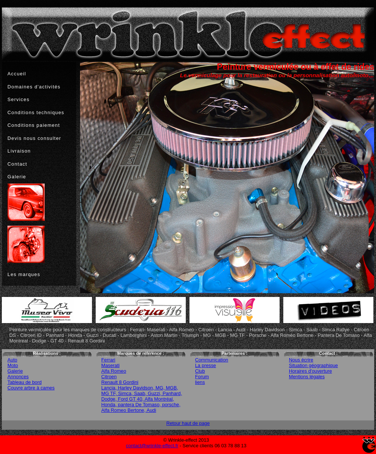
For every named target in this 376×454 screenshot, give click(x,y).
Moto (12, 365)
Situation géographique (313, 365)
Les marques (23, 274)
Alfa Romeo (113, 371)
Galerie (16, 176)
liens (200, 382)
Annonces (18, 376)
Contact (17, 164)
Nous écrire (301, 360)
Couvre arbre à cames (31, 388)
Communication (211, 360)
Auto (12, 360)
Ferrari (108, 360)
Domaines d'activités (34, 87)
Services (18, 99)
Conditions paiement (33, 125)
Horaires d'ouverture (310, 371)
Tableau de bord (24, 382)
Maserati (110, 365)
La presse (205, 365)
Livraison (19, 151)
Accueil (16, 73)
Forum (202, 376)
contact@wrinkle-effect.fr (152, 445)
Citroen (109, 376)
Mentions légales (307, 376)
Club (200, 371)
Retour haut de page (188, 423)
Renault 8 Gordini (119, 382)
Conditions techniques (35, 112)
